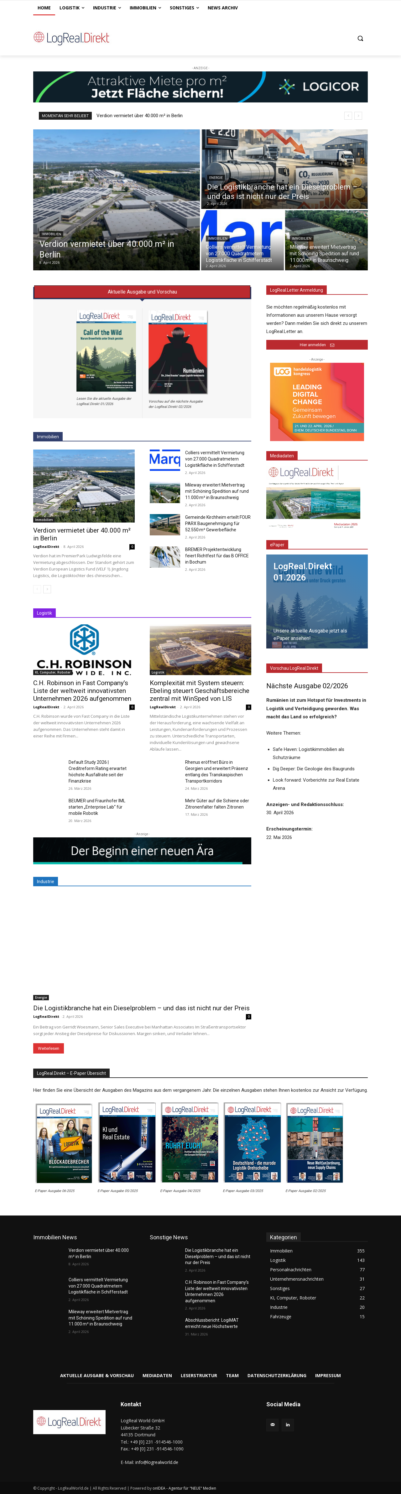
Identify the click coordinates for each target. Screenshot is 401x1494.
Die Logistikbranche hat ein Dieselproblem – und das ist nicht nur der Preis (141, 1008)
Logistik (158, 672)
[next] (358, 116)
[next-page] (47, 589)
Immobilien (51, 234)
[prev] (348, 116)
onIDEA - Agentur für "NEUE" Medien (184, 1488)
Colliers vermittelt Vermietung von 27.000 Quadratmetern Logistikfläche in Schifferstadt (214, 459)
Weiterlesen (48, 1048)
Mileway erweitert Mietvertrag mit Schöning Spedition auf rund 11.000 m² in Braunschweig (217, 491)
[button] (360, 38)
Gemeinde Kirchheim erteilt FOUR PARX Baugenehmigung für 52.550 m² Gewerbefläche (218, 523)
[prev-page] (37, 589)
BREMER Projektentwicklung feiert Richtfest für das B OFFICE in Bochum (217, 556)
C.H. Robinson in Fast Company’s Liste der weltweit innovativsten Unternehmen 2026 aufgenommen (82, 690)
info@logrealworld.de (156, 1462)
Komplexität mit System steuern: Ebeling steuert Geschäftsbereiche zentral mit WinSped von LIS (199, 690)
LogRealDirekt (46, 546)
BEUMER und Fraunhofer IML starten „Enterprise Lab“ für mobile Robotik (97, 807)
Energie (216, 178)
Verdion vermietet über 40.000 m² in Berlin (139, 115)
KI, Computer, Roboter (52, 672)
